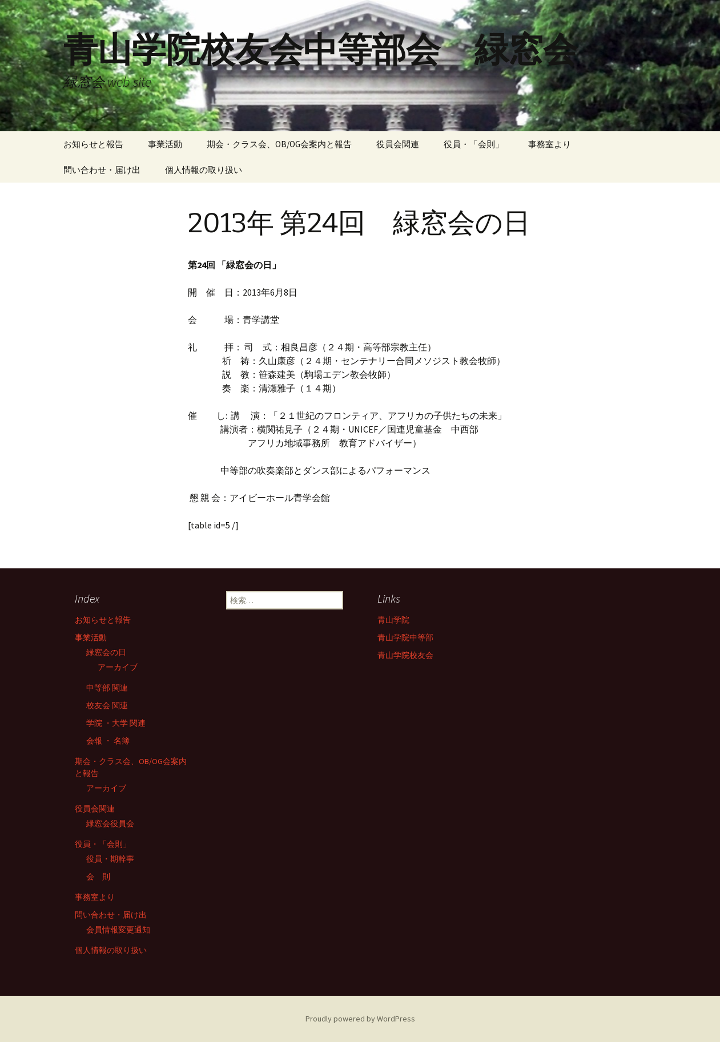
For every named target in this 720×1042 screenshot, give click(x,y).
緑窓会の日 (106, 652)
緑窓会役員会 (110, 823)
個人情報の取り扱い (203, 169)
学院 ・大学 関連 (116, 723)
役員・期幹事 (110, 859)
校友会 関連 (107, 705)
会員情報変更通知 (118, 929)
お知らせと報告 (93, 144)
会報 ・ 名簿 (108, 741)
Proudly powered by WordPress (360, 1018)
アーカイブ (118, 667)
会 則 (98, 876)
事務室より (549, 144)
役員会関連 (397, 144)
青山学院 (393, 620)
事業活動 (165, 144)
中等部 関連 (107, 687)
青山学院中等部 (405, 637)
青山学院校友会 (405, 655)
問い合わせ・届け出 (101, 169)
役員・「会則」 (474, 144)
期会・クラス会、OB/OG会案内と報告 (279, 144)
